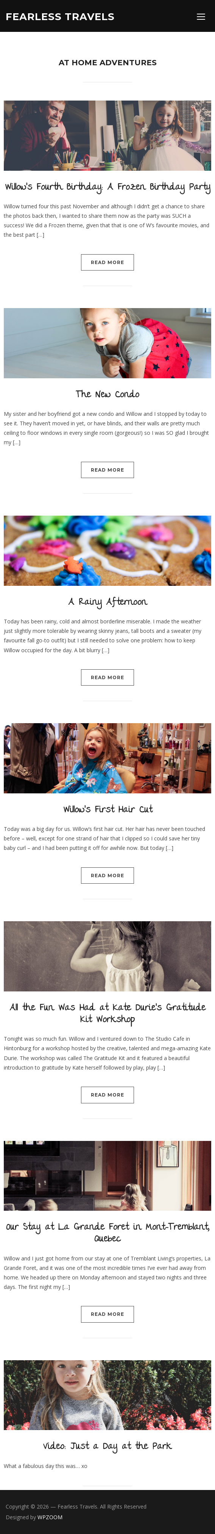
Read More (107, 262)
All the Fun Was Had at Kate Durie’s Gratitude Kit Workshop (108, 1014)
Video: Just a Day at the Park (107, 1447)
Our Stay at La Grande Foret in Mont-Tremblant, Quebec (107, 1233)
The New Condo (107, 395)
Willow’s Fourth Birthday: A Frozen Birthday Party (107, 188)
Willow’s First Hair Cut (107, 810)
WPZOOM (49, 1517)
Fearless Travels (60, 17)
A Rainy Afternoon (108, 603)
